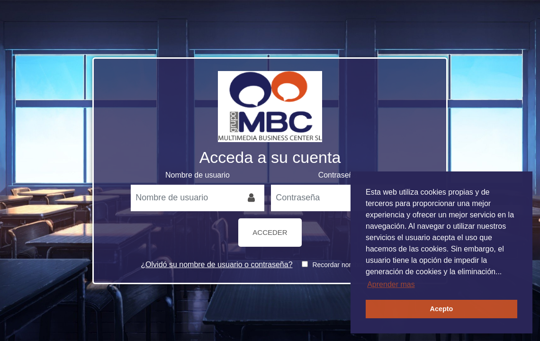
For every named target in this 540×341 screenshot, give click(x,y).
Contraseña (338, 175)
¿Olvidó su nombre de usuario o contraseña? (216, 264)
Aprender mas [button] (391, 284)
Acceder (269, 232)
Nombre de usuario (197, 175)
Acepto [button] (441, 309)
